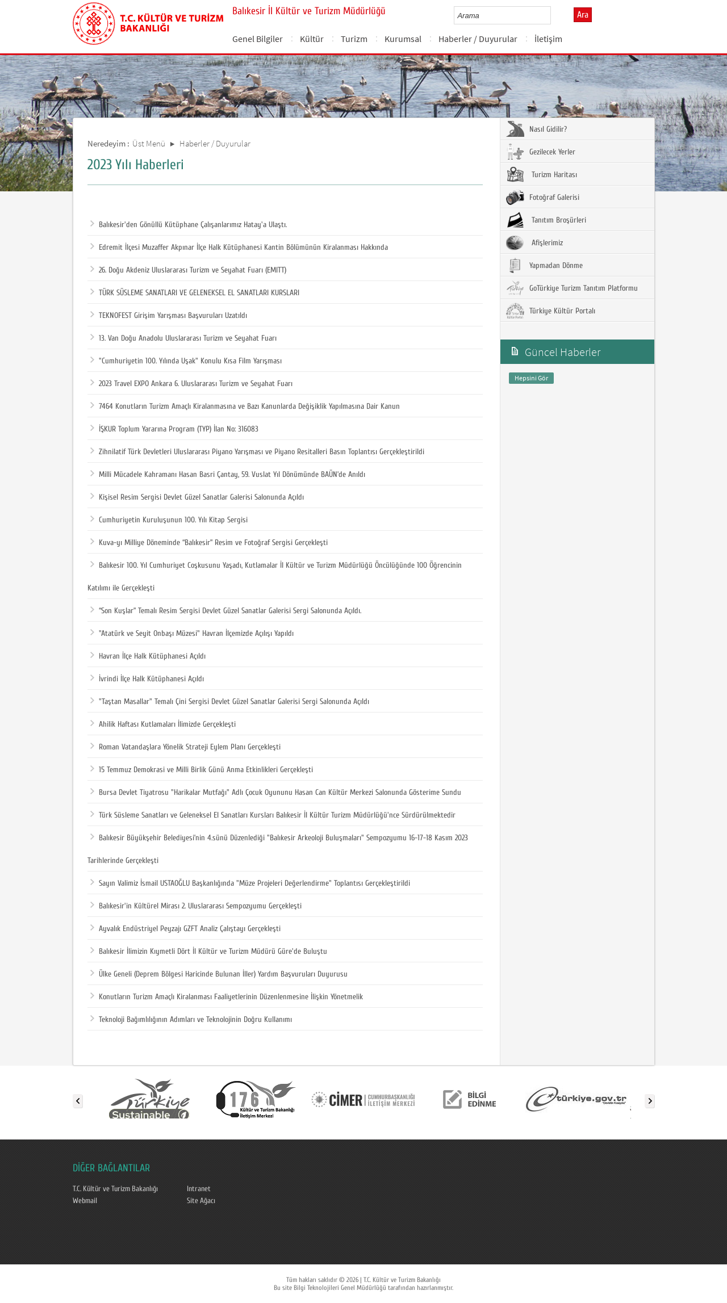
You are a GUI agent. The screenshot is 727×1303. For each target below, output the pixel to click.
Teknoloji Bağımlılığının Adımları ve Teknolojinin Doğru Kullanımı (191, 1019)
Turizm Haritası (541, 174)
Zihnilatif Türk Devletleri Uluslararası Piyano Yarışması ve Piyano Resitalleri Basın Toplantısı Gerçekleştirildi (257, 452)
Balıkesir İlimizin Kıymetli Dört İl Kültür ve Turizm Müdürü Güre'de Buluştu (208, 951)
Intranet (199, 1188)
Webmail (85, 1200)
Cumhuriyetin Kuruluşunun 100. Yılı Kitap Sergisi (169, 520)
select (554, 15)
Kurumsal (403, 38)
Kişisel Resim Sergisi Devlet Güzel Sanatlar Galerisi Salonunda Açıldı (197, 497)
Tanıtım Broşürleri (546, 220)
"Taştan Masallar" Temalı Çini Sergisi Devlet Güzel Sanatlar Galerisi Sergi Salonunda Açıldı (229, 701)
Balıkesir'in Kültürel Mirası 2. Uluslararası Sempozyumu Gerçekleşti (196, 906)
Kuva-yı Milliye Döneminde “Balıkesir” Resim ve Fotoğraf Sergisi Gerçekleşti (209, 542)
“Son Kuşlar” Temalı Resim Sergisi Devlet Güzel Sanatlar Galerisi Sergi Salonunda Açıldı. (225, 611)
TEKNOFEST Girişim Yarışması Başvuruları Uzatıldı (168, 315)
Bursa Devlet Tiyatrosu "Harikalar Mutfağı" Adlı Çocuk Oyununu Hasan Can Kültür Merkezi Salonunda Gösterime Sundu (275, 792)
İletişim (548, 38)
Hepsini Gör (531, 378)
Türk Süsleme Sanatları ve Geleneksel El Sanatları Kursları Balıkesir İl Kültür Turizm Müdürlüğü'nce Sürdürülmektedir (273, 815)
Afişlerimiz (534, 242)
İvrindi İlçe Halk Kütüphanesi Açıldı (147, 679)
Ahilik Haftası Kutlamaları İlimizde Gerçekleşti (163, 724)
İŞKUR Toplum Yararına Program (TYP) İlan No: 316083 (174, 429)
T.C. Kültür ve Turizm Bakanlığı (115, 1188)
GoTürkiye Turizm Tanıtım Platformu (572, 288)
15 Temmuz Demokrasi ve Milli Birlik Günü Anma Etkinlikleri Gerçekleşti (201, 770)
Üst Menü (148, 143)
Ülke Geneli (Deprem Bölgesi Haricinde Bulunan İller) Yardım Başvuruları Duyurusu (219, 974)
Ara (582, 15)
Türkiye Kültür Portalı (550, 311)
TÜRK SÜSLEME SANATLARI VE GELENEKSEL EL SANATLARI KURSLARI (194, 293)
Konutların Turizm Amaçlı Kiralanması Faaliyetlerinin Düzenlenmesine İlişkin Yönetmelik (226, 997)
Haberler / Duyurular (477, 38)
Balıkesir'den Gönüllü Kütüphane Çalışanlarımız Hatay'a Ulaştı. (188, 224)
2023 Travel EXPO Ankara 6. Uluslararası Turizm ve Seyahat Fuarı (191, 383)
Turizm (354, 38)
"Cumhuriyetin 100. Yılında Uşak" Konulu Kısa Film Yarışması (186, 361)
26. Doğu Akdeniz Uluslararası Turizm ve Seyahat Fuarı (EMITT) (188, 270)
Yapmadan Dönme (544, 265)
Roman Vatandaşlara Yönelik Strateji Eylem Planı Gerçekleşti (185, 747)
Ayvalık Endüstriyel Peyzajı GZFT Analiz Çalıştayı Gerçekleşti (185, 928)
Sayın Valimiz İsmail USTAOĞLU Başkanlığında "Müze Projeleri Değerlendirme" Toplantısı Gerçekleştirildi (250, 883)
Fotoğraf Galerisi (542, 197)
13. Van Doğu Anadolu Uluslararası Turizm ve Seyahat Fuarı (183, 338)
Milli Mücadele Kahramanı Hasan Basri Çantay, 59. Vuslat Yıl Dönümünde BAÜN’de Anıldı (227, 474)
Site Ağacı (201, 1200)
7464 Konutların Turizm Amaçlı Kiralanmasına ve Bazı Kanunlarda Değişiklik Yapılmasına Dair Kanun (245, 406)
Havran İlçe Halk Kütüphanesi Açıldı (148, 656)
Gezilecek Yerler (540, 152)
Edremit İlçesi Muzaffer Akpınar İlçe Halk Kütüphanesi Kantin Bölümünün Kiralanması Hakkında (239, 247)
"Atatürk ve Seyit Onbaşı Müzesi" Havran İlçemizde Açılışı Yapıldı (192, 633)
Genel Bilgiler (257, 38)
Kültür (312, 38)
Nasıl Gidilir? (536, 129)
